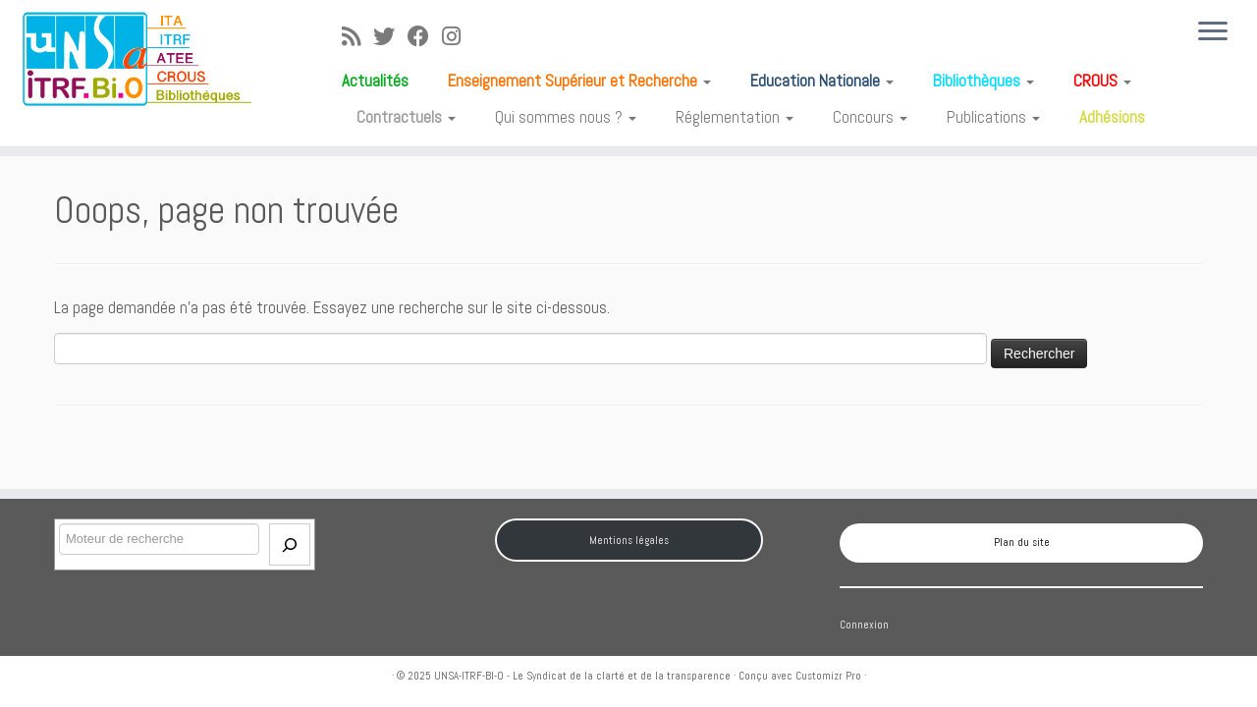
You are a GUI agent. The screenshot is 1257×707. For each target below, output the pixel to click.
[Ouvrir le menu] (1213, 32)
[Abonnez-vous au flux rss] (357, 37)
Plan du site (1022, 542)
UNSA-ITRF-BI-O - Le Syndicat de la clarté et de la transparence (582, 675)
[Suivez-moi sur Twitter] (390, 37)
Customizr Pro (828, 675)
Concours (870, 117)
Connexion (864, 624)
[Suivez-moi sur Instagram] (457, 37)
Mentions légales (629, 540)
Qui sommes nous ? (565, 117)
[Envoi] (289, 544)
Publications (993, 117)
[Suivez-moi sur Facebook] (425, 37)
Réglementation (734, 117)
